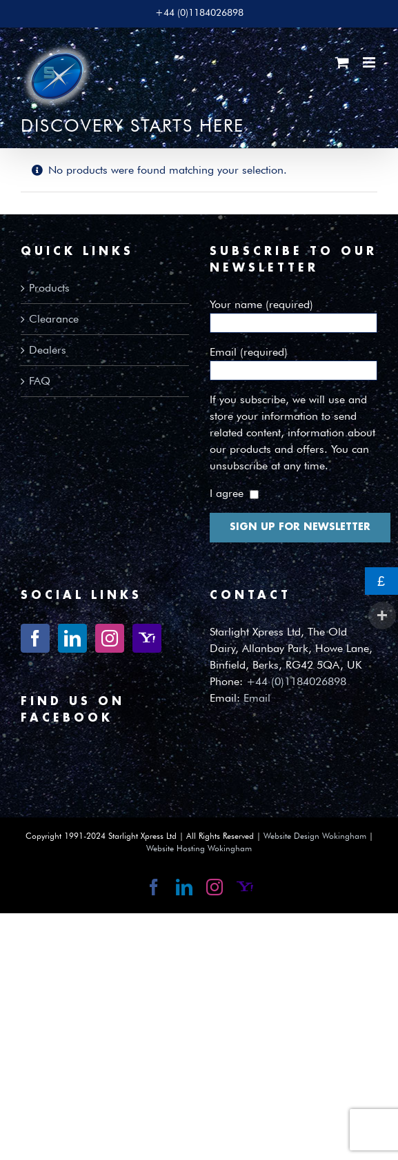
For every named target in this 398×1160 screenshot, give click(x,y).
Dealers (47, 349)
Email (256, 697)
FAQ (39, 380)
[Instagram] (109, 638)
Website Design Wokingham (314, 836)
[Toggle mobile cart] (342, 62)
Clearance (54, 318)
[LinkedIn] (72, 638)
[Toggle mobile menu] (370, 62)
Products (49, 287)
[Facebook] (35, 638)
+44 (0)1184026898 (296, 681)
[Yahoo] (146, 638)
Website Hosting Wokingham (199, 848)
